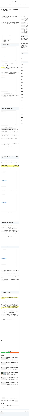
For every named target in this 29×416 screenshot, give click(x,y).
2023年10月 (22, 64)
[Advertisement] (10, 12)
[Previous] (0, 415)
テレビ (21, 55)
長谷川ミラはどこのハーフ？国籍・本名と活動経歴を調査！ (24, 44)
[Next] (2, 415)
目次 (9, 35)
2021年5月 (22, 88)
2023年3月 (22, 73)
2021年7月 (22, 85)
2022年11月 (22, 76)
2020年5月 (22, 103)
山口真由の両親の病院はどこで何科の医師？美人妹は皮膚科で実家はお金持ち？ (24, 46)
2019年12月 (22, 108)
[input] (24, 16)
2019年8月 (22, 114)
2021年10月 (22, 82)
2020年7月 (22, 100)
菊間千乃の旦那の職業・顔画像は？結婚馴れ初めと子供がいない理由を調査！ (24, 50)
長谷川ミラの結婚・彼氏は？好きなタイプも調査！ (24, 41)
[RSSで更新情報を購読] (14, 353)
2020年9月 (22, 97)
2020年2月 (22, 105)
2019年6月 (22, 117)
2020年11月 (22, 94)
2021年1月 (22, 91)
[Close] (3, 415)
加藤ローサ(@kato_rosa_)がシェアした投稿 (9, 188)
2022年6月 (22, 79)
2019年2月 (22, 123)
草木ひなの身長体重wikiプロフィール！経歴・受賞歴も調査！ (24, 39)
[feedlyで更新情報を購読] (5, 353)
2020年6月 (22, 102)
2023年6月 (22, 70)
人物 (21, 58)
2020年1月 (22, 106)
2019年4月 (22, 120)
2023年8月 (22, 67)
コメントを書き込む (10, 407)
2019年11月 (22, 109)
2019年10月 (22, 111)
